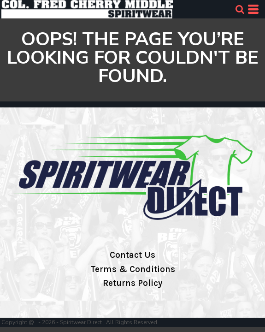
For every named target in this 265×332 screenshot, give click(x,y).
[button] (239, 9)
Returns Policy (132, 283)
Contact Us (132, 255)
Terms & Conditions (132, 269)
